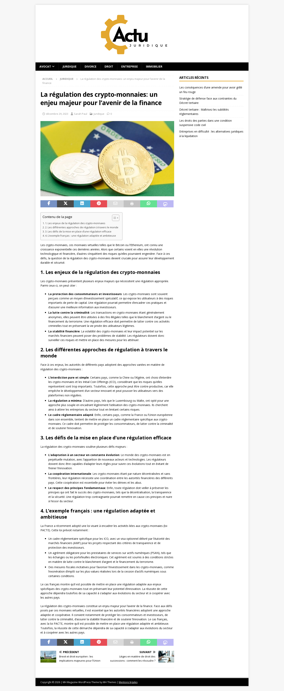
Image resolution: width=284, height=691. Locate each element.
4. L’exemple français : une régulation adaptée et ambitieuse (80, 235)
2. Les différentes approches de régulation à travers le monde (81, 227)
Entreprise (129, 66)
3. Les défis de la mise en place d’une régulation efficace (78, 231)
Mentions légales (128, 682)
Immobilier (154, 66)
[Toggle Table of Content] (113, 217)
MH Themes (109, 682)
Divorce (90, 66)
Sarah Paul (80, 114)
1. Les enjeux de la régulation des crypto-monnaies (75, 223)
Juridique (70, 66)
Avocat (45, 66)
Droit (109, 66)
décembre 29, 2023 (57, 114)
